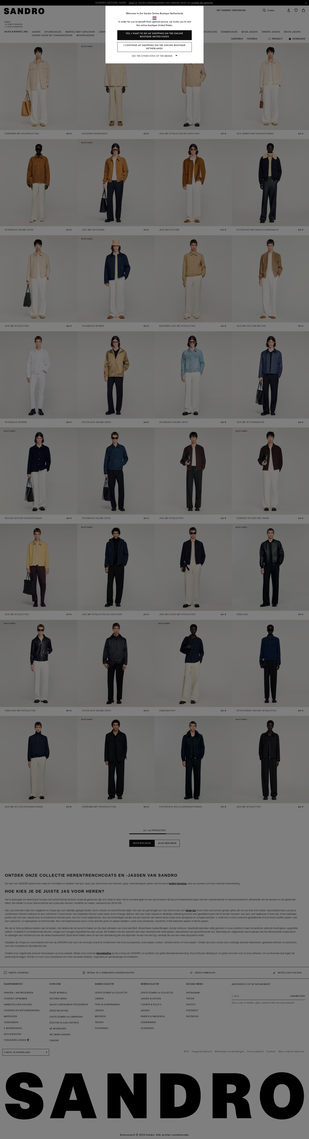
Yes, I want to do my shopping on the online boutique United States (154, 35)
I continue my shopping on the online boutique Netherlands (155, 47)
